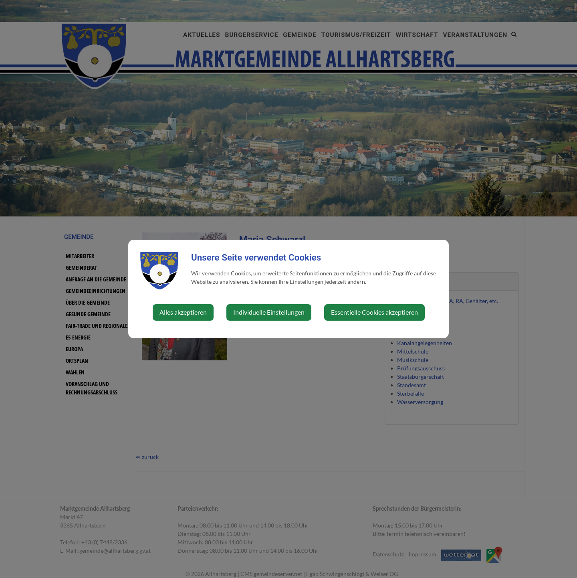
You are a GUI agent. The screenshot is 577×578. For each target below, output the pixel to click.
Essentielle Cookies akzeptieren (374, 312)
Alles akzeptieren (183, 312)
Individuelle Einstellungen (269, 312)
